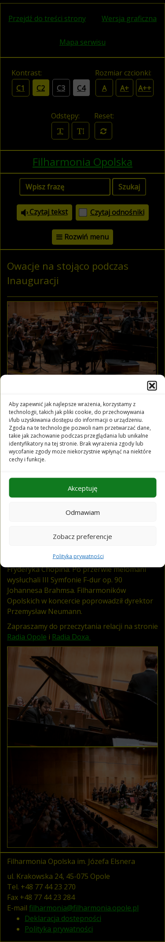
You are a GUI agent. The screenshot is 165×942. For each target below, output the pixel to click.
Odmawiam (83, 511)
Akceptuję (82, 487)
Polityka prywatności (78, 556)
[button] (151, 386)
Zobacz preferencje (82, 536)
